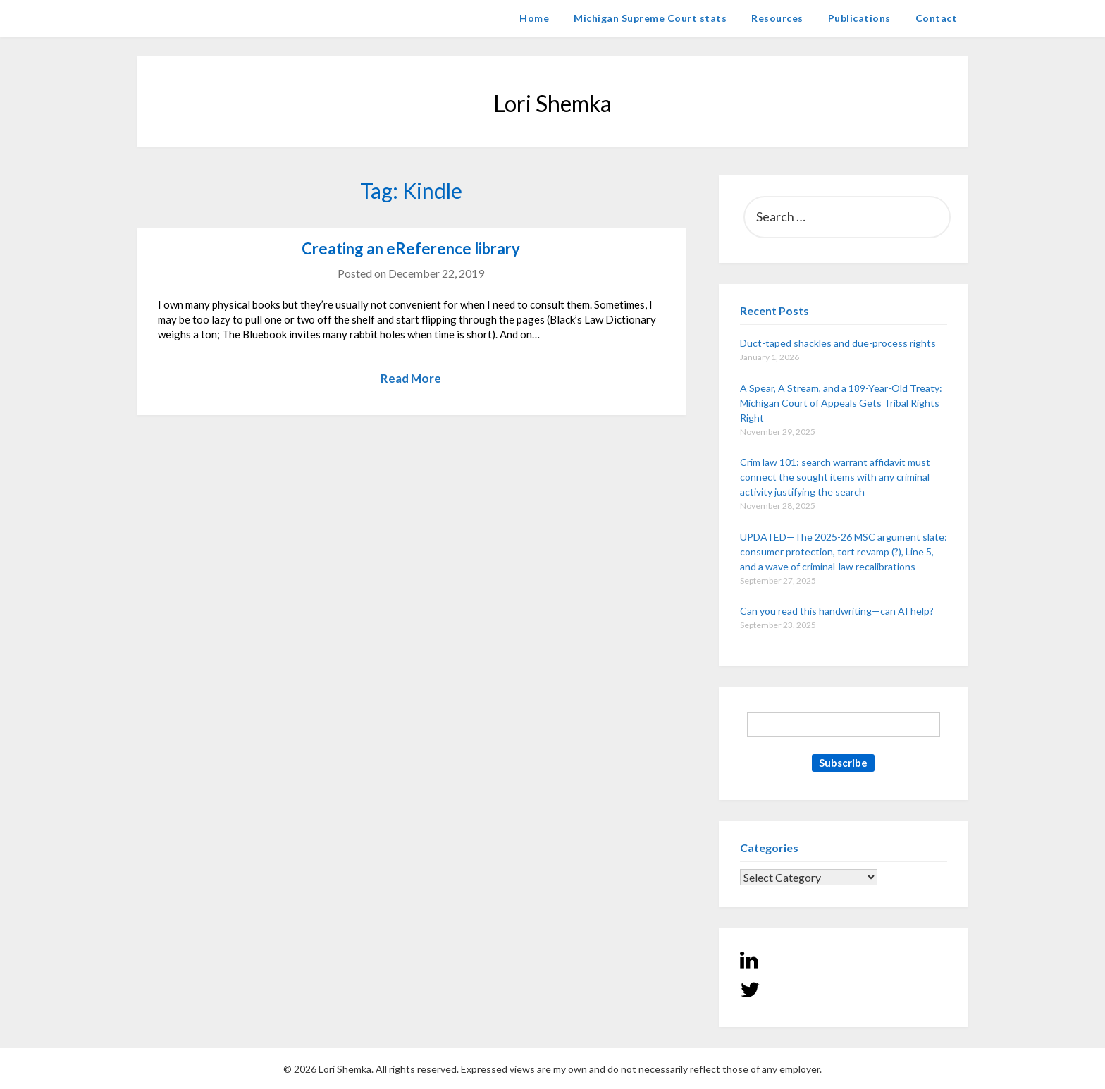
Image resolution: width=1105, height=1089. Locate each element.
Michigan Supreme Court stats (650, 18)
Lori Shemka (179, 17)
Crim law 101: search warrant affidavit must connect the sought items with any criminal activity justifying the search (835, 477)
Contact (936, 18)
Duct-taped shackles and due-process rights (838, 343)
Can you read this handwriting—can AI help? (837, 611)
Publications (859, 18)
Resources (777, 18)
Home (534, 18)
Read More (411, 378)
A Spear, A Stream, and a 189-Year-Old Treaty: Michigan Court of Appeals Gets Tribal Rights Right (841, 403)
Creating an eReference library (411, 248)
